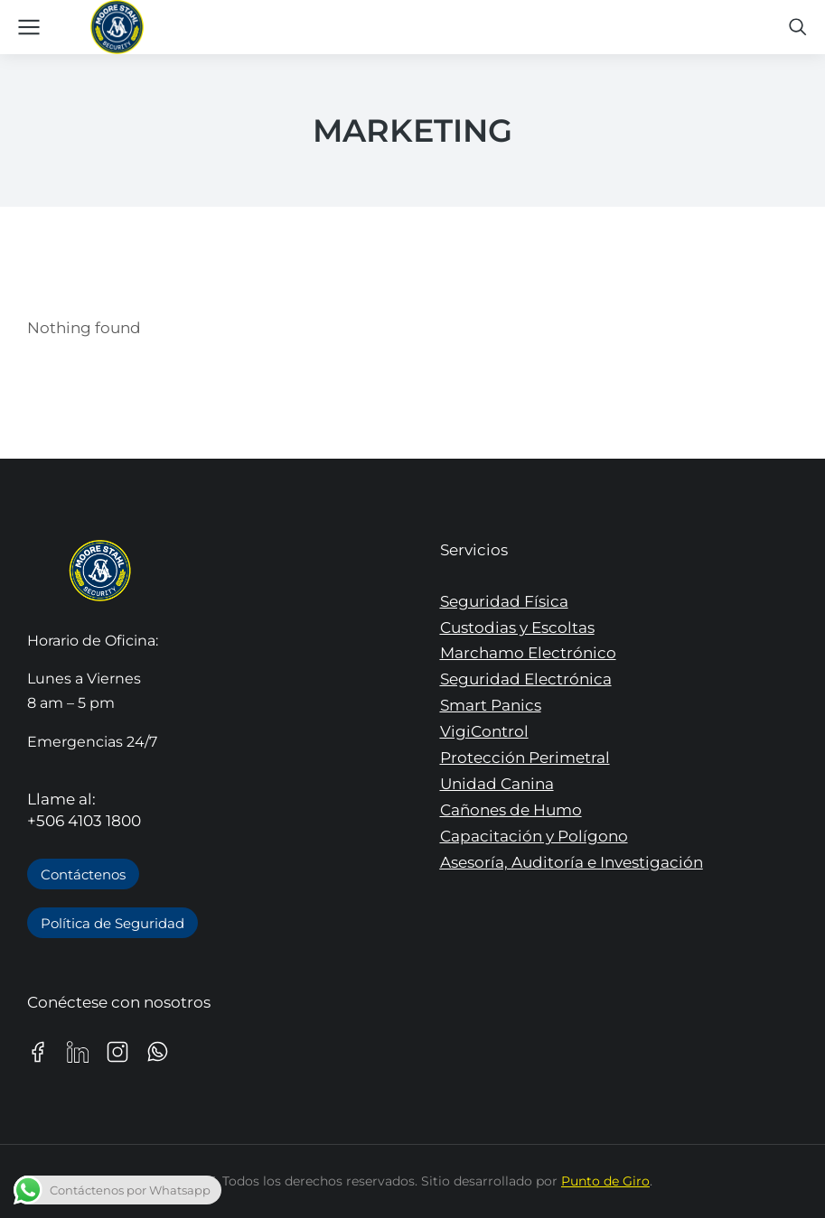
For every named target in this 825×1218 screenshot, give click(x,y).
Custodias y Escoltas (517, 627)
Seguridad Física (504, 601)
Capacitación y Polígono (534, 836)
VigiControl (484, 731)
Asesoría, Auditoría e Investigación (571, 862)
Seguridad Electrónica (526, 679)
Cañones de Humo (511, 810)
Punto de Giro (605, 1181)
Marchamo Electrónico (528, 653)
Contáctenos (83, 874)
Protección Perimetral (525, 757)
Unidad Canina (497, 784)
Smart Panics (490, 705)
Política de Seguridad (112, 923)
